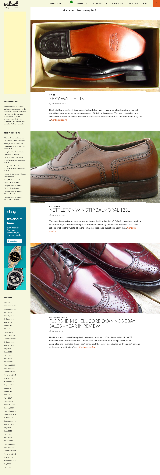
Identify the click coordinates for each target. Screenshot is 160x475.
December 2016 (10, 411)
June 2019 (8, 325)
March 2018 (8, 362)
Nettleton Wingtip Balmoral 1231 (89, 210)
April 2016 (8, 437)
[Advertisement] (15, 53)
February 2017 (9, 405)
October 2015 (9, 457)
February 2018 (9, 365)
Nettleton (54, 206)
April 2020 (8, 312)
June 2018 (8, 352)
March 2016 (8, 441)
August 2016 (8, 424)
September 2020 (10, 309)
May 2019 (7, 329)
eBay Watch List (67, 98)
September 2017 (10, 381)
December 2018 (10, 339)
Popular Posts (99, 3)
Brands (81, 3)
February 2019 (9, 335)
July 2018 (7, 349)
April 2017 (8, 398)
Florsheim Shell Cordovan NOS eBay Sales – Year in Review (92, 323)
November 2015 (10, 454)
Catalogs (117, 3)
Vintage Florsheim (58, 317)
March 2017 (8, 401)
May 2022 (7, 302)
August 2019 (8, 322)
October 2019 (9, 319)
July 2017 (7, 388)
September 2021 (10, 306)
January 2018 (9, 368)
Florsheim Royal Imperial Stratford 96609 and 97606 (15, 146)
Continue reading (60, 119)
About (146, 3)
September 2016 (10, 421)
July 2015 (7, 464)
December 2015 (10, 451)
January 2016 (9, 447)
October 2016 (9, 418)
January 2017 (9, 408)
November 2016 (10, 414)
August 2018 (8, 345)
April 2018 (8, 358)
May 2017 (7, 395)
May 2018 (7, 355)
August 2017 (8, 385)
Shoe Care (133, 3)
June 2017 (8, 391)
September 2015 (10, 460)
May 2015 (7, 467)
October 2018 (9, 342)
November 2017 (10, 375)
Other (52, 95)
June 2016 (8, 431)
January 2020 (9, 316)
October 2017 (9, 378)
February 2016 (9, 444)
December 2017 (10, 372)
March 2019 (8, 332)
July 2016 (7, 428)
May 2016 (7, 434)
